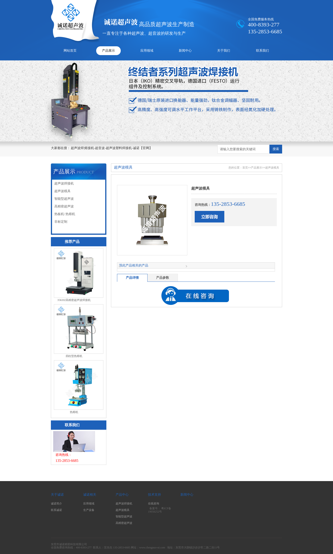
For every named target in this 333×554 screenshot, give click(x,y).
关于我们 (223, 50)
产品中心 (122, 494)
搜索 (276, 149)
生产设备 (88, 510)
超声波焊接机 (64, 183)
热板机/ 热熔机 (64, 214)
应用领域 (146, 50)
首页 (245, 167)
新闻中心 (185, 50)
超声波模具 (62, 191)
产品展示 (108, 50)
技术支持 (154, 494)
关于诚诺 (57, 494)
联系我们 (262, 50)
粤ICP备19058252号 (159, 510)
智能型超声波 (64, 198)
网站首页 (70, 50)
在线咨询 (153, 503)
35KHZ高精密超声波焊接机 (74, 300)
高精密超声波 (64, 206)
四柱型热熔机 (74, 356)
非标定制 (60, 221)
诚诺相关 (89, 494)
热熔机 (74, 412)
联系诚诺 (56, 510)
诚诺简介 (56, 503)
